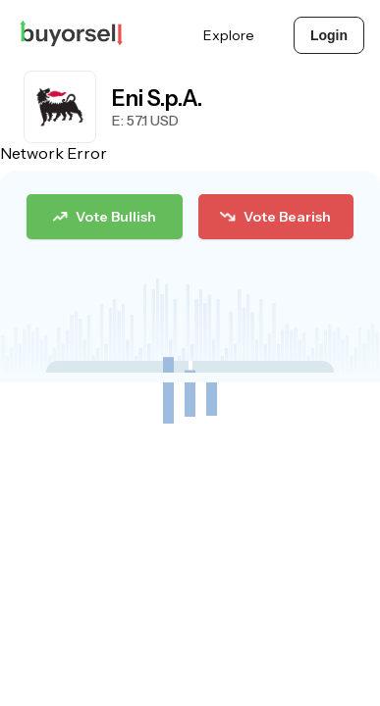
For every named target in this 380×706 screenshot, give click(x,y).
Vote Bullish (104, 217)
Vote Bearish (275, 217)
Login (329, 35)
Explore (228, 35)
